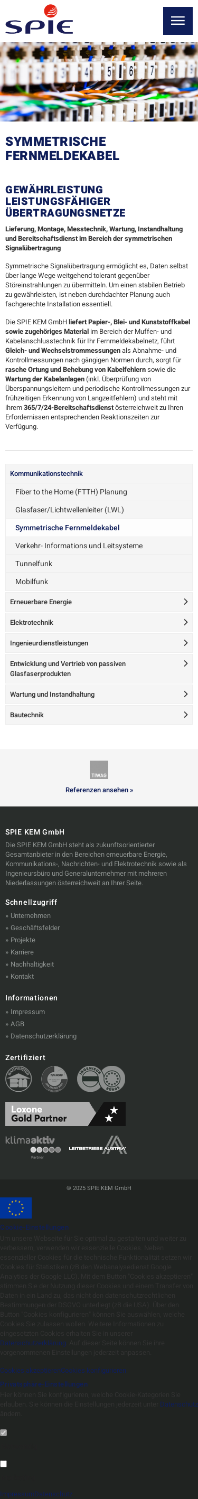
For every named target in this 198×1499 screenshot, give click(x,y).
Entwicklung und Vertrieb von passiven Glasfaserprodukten (68, 669)
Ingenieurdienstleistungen (49, 643)
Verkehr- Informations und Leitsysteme (79, 545)
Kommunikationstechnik (46, 474)
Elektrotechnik (31, 622)
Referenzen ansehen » (99, 790)
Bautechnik (27, 715)
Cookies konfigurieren (93, 1370)
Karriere (22, 952)
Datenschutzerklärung (44, 1036)
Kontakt (22, 976)
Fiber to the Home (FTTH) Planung (71, 492)
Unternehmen (31, 916)
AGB (17, 1024)
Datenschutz (179, 1404)
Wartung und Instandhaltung (52, 694)
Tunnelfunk (33, 563)
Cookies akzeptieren (30, 1370)
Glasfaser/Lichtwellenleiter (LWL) (69, 510)
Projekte (23, 940)
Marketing (18, 1478)
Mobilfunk (31, 581)
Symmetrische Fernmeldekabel (67, 527)
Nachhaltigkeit (32, 964)
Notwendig (19, 1446)
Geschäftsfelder (35, 928)
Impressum (28, 1012)
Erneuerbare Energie (41, 602)
